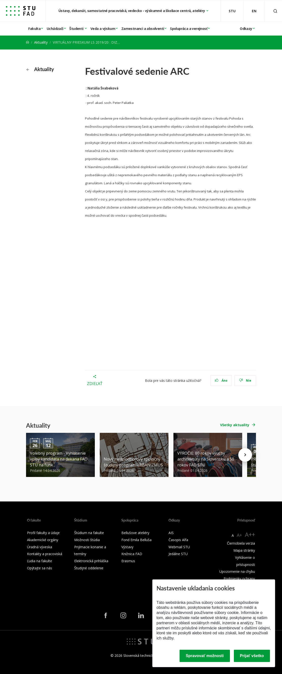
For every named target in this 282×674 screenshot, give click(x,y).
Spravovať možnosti (205, 656)
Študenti (76, 28)
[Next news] (245, 455)
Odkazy (246, 28)
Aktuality (41, 42)
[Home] (27, 42)
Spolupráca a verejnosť (188, 28)
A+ (239, 535)
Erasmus (128, 561)
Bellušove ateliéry (135, 532)
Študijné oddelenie (88, 568)
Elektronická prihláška (91, 561)
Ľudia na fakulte (39, 561)
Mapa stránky (244, 550)
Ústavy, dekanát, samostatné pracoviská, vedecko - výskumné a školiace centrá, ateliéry (132, 10)
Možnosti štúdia (87, 539)
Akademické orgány (42, 539)
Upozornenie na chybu (237, 571)
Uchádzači (55, 28)
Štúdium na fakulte (89, 532)
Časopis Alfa (178, 539)
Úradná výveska (39, 547)
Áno (221, 380)
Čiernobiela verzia (241, 543)
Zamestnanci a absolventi (142, 28)
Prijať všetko (252, 656)
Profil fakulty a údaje (43, 532)
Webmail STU (179, 547)
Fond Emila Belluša (136, 539)
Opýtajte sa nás (39, 568)
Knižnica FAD (131, 553)
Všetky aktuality (234, 425)
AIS (171, 532)
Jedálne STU (178, 553)
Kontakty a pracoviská (44, 553)
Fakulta (34, 28)
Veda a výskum (102, 28)
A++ (250, 534)
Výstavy (127, 547)
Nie (245, 380)
